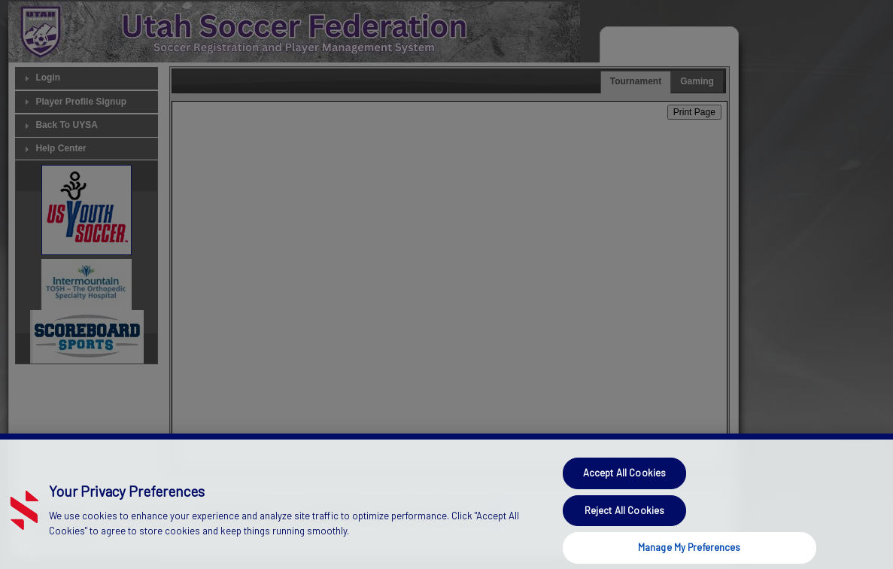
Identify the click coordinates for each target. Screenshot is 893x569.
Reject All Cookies (624, 524)
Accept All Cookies (624, 486)
